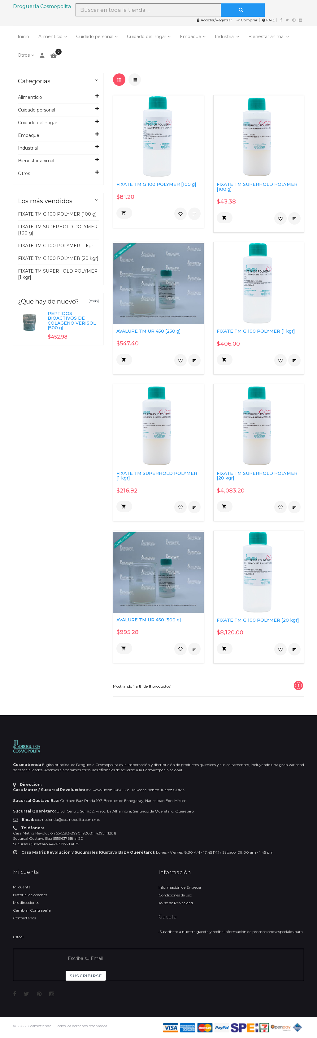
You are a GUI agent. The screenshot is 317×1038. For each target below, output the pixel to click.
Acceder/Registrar (214, 20)
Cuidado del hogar (146, 36)
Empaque (190, 36)
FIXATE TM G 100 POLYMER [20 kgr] (58, 258)
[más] (94, 300)
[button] (124, 213)
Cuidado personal (94, 36)
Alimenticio (50, 36)
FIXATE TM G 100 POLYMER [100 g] (57, 214)
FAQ (268, 20)
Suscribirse (86, 975)
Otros (24, 55)
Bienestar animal (266, 36)
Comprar (247, 20)
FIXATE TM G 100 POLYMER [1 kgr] (56, 245)
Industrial (225, 36)
